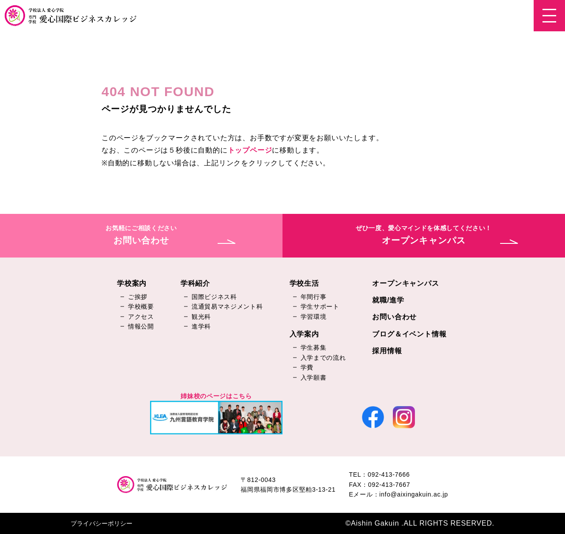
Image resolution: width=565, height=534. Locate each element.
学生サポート (320, 306)
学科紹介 (195, 283)
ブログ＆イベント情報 (409, 334)
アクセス (141, 316)
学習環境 (314, 316)
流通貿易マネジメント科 (227, 306)
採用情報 (387, 351)
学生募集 (314, 347)
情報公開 (141, 326)
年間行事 (314, 296)
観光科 (201, 316)
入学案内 (304, 334)
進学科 (201, 326)
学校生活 (304, 283)
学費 (307, 367)
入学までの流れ (323, 357)
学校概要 (141, 306)
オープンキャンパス (405, 283)
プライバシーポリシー (101, 523)
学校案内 (132, 283)
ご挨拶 (137, 296)
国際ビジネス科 (214, 296)
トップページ (250, 150)
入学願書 (314, 377)
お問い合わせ (394, 317)
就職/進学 (388, 300)
